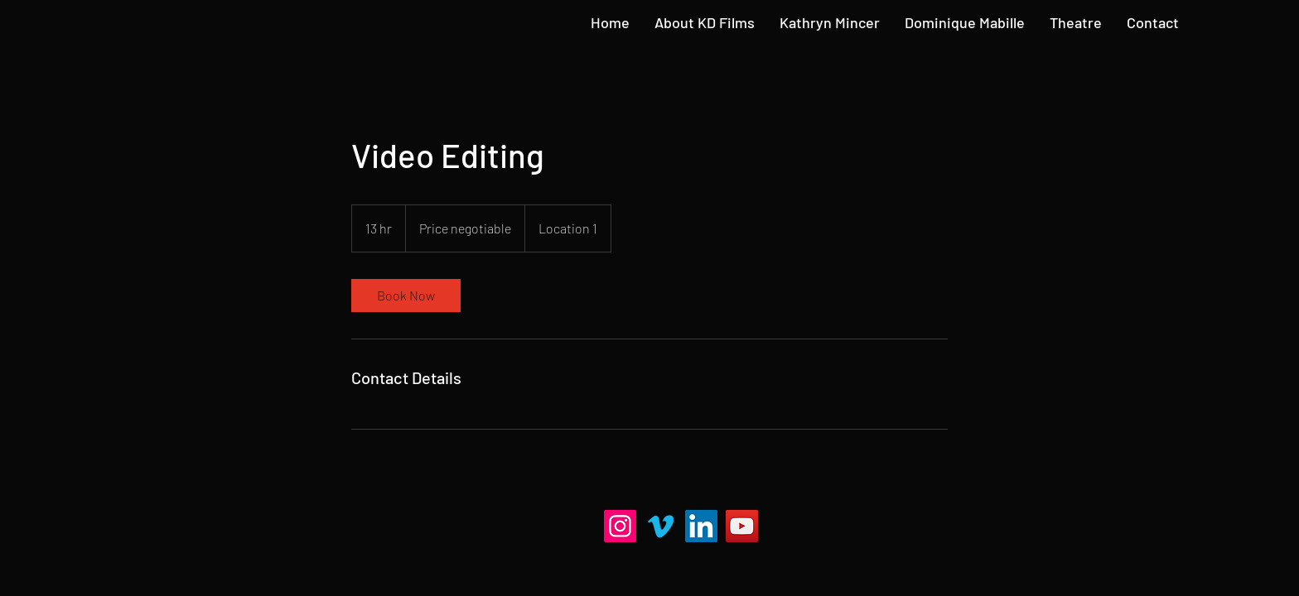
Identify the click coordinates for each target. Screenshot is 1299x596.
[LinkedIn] (701, 526)
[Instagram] (620, 526)
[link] (406, 295)
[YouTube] (742, 526)
